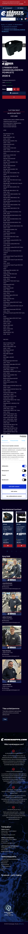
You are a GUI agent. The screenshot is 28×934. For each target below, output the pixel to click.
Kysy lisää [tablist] (14, 116)
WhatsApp (5, 587)
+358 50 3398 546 (7, 686)
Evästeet (3, 868)
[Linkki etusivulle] (12, 13)
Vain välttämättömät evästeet (14, 496)
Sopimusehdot (5, 864)
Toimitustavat (4, 861)
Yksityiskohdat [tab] (14, 440)
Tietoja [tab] (23, 440)
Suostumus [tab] (5, 440)
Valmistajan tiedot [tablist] (14, 113)
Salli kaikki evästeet (14, 486)
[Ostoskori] (25, 19)
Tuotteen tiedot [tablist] (14, 110)
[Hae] (8, 19)
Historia (3, 870)
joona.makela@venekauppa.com (11, 690)
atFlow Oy (21, 924)
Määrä (4, 89)
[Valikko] (20, 8)
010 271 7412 (4, 841)
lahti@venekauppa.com (7, 851)
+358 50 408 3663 (7, 619)
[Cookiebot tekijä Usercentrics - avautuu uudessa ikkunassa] (20, 436)
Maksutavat (4, 863)
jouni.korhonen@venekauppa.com (11, 588)
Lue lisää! (21, 3)
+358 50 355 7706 (7, 652)
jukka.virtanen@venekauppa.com (11, 622)
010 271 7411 (4, 849)
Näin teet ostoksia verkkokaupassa (10, 859)
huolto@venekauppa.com (8, 843)
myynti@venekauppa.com (8, 835)
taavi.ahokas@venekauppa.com (10, 656)
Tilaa (5, 719)
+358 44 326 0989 (7, 585)
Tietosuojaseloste (6, 866)
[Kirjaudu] (22, 19)
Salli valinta (14, 491)
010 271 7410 (4, 833)
